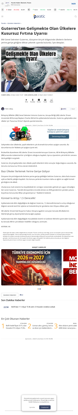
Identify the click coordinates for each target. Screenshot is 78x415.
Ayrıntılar (32, 407)
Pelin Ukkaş (9, 109)
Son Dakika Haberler (13, 300)
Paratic (3, 23)
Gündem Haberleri (14, 23)
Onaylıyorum (45, 407)
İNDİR (74, 4)
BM (21, 294)
